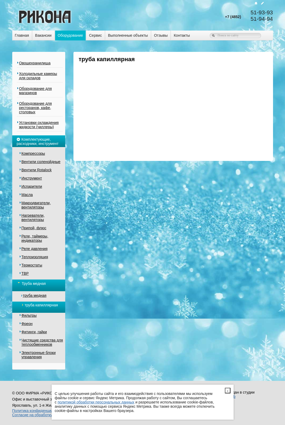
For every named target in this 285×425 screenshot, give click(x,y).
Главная (22, 35)
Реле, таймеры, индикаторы (35, 238)
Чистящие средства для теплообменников (42, 342)
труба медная (35, 295)
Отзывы (161, 35)
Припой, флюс (34, 228)
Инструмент (32, 178)
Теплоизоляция (35, 257)
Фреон (27, 324)
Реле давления (35, 249)
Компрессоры (33, 153)
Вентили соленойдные (41, 162)
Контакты (182, 35)
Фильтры (29, 315)
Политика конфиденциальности (39, 411)
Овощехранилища (35, 63)
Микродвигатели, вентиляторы (36, 205)
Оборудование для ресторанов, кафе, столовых (35, 107)
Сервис (95, 35)
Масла (27, 195)
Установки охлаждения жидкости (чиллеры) (39, 124)
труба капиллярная (39, 305)
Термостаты (32, 265)
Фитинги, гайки (34, 332)
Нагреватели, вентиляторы (33, 217)
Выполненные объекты (128, 35)
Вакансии (43, 35)
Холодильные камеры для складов (38, 76)
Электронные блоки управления (39, 355)
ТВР (25, 273)
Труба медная (31, 283)
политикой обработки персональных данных (95, 402)
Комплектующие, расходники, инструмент (38, 141)
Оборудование (70, 35)
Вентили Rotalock (37, 170)
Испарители (32, 186)
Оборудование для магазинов (35, 90)
